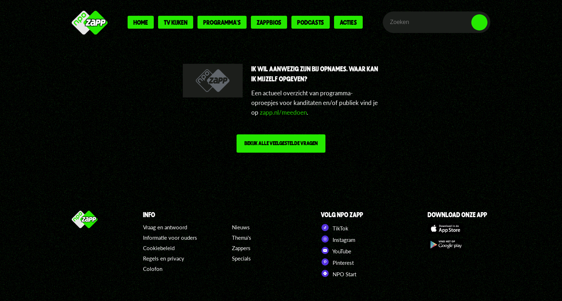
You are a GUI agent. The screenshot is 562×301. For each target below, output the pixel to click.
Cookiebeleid (159, 248)
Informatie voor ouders (170, 237)
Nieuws (241, 227)
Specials (241, 258)
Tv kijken (175, 22)
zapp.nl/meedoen (283, 112)
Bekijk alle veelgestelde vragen (281, 143)
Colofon (152, 269)
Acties (348, 22)
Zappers (241, 248)
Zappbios (269, 22)
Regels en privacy (163, 258)
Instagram (338, 239)
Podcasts (310, 22)
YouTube (336, 250)
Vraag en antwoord (165, 227)
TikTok (334, 227)
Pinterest (337, 262)
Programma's (222, 22)
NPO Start (338, 273)
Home (140, 22)
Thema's (241, 237)
